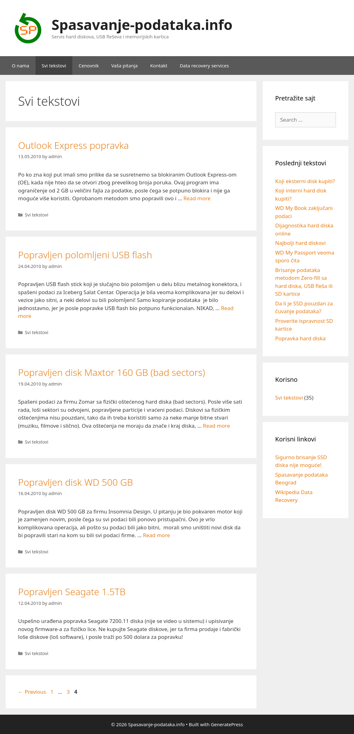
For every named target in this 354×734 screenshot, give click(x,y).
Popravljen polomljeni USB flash (85, 254)
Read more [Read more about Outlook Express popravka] (197, 198)
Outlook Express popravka (73, 145)
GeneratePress (227, 724)
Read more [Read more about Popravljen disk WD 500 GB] (156, 535)
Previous (32, 691)
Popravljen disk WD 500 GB (75, 482)
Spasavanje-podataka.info (142, 24)
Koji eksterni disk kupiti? (305, 181)
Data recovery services (204, 65)
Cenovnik (89, 65)
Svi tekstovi (54, 65)
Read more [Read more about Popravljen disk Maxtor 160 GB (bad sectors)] (216, 425)
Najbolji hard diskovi (300, 242)
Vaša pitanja (124, 65)
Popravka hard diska (300, 338)
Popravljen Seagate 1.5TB (72, 591)
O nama (20, 65)
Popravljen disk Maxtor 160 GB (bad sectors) (111, 372)
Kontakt (158, 65)
